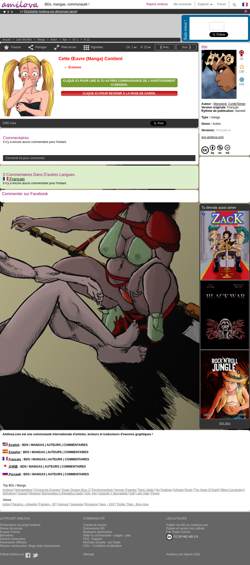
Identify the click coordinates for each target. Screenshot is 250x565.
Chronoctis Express (47, 490)
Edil (131, 493)
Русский (11, 474)
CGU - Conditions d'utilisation (102, 546)
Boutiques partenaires (97, 532)
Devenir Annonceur (12, 539)
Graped (23, 493)
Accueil (6, 39)
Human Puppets (125, 490)
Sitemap (88, 554)
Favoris (16, 47)
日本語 (10, 466)
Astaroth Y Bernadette (113, 493)
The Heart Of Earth (206, 490)
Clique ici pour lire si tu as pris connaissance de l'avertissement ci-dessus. (119, 83)
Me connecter (183, 4)
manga (41, 39)
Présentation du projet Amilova (20, 525)
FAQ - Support (92, 539)
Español (11, 452)
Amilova (7, 490)
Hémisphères (23, 490)
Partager (41, 47)
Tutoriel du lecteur (95, 525)
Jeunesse (76, 504)
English (11, 445)
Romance (91, 504)
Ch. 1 (76, 39)
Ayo (65, 39)
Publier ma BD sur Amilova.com (187, 525)
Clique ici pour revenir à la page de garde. (119, 93)
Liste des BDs (24, 39)
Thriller (121, 504)
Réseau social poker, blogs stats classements (30, 546)
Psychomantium (102, 490)
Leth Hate (142, 493)
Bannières (6, 535)
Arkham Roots (183, 490)
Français (14, 179)
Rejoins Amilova (157, 4)
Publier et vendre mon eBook (185, 528)
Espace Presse (10, 532)
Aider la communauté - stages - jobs (107, 535)
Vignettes (97, 47)
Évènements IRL (94, 528)
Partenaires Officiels (13, 542)
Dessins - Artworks (25, 504)
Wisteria (34, 493)
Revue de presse (11, 528)
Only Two (91, 493)
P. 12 (87, 39)
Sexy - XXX (107, 504)
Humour (63, 504)
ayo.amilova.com (212, 137)
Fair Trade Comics (178, 532)
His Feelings (164, 490)
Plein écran (68, 47)
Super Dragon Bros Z (76, 490)
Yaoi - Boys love (138, 504)
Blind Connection (232, 490)
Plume (155, 493)
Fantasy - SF (47, 504)
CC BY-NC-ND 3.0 (182, 537)
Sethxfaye (9, 493)
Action (53, 39)
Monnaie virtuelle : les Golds (102, 542)
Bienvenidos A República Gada (62, 493)
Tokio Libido (146, 490)
